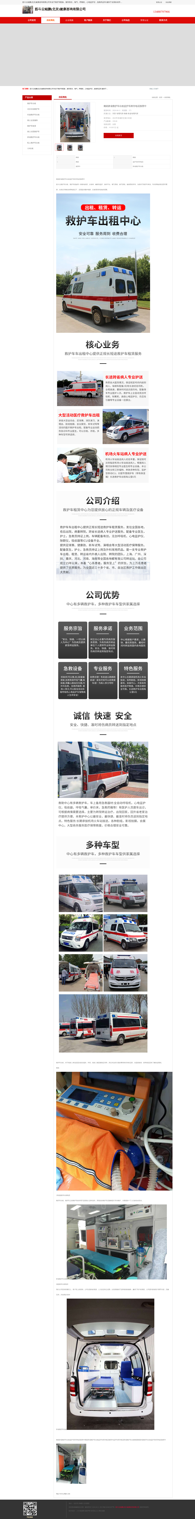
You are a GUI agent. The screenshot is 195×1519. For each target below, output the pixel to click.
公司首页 (32, 20)
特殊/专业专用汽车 (131, 114)
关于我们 (107, 20)
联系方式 (163, 20)
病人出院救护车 (33, 132)
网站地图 (102, 1511)
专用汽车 (119, 114)
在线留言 (118, 135)
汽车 (114, 114)
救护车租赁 (31, 126)
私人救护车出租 (33, 143)
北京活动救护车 (33, 109)
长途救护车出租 (33, 115)
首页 (160, 97)
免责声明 (87, 1511)
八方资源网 (80, 1511)
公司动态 (126, 20)
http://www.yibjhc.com (63, 1494)
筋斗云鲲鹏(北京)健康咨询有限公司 (127, 1507)
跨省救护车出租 (33, 137)
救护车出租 (31, 103)
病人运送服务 (32, 120)
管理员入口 (94, 1511)
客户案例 (88, 20)
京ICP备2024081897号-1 (107, 1507)
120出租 (30, 148)
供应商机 (51, 20)
